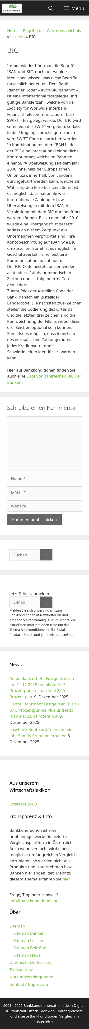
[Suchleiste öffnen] (51, 8)
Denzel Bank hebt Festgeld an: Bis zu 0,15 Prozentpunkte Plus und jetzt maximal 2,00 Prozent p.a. (44, 710)
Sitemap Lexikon (29, 940)
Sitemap (17, 926)
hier (65, 879)
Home (13, 30)
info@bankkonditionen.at (33, 900)
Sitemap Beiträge (30, 947)
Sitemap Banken (29, 933)
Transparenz (21, 969)
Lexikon (17, 36)
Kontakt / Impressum (29, 984)
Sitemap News (27, 955)
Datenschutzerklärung (30, 962)
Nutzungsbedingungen (31, 977)
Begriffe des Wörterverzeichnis (52, 30)
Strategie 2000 (23, 804)
